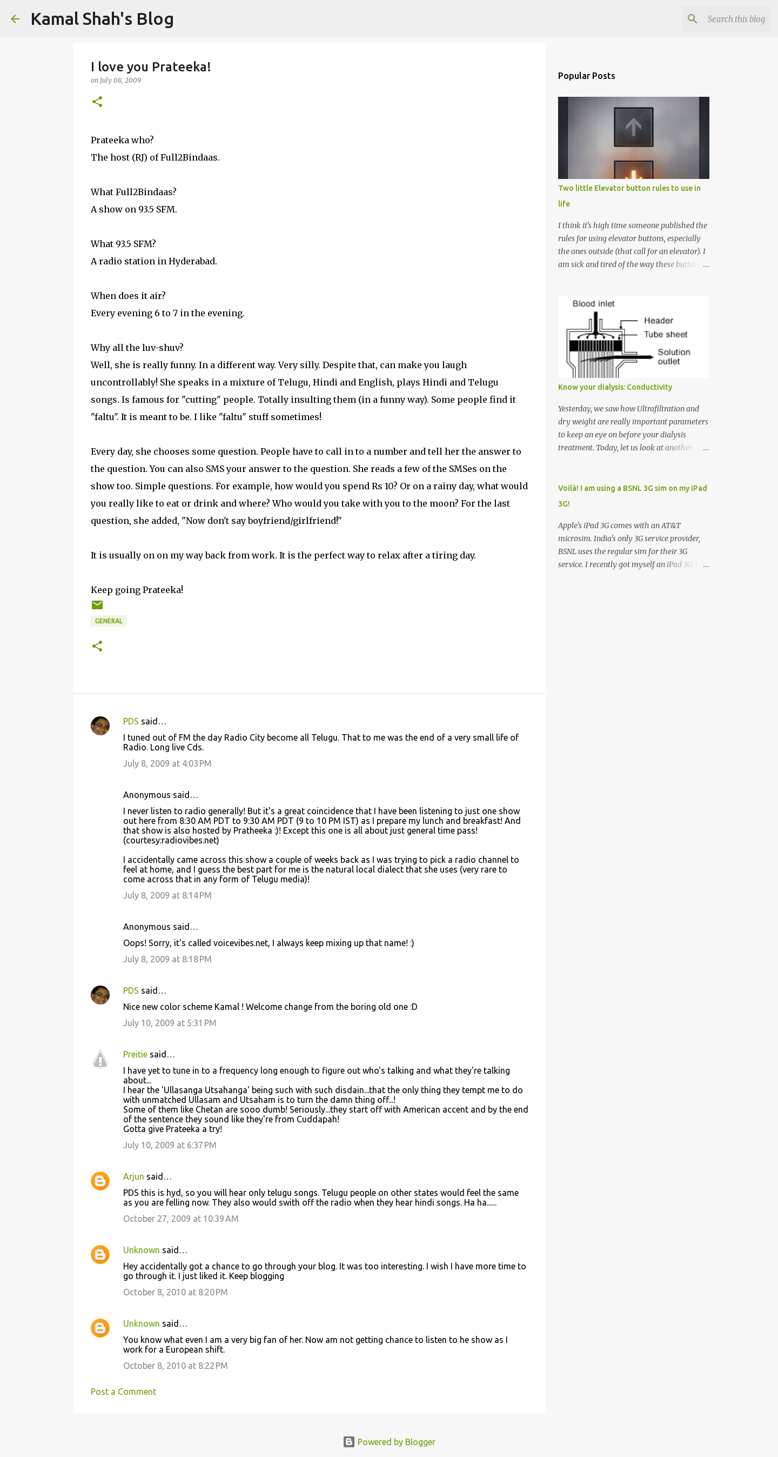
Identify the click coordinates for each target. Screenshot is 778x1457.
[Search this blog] (712, 19)
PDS (131, 721)
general (109, 620)
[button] (97, 102)
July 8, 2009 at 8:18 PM (167, 959)
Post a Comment (123, 1391)
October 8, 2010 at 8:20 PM (175, 1292)
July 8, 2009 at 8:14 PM (167, 895)
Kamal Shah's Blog (102, 18)
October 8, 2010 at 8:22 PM (175, 1365)
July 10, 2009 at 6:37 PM (170, 1145)
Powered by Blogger (389, 1442)
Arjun (133, 1176)
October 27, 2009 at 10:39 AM (181, 1218)
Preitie (135, 1054)
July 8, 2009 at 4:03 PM (167, 763)
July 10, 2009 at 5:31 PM (170, 1023)
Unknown (141, 1250)
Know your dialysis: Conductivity (615, 387)
